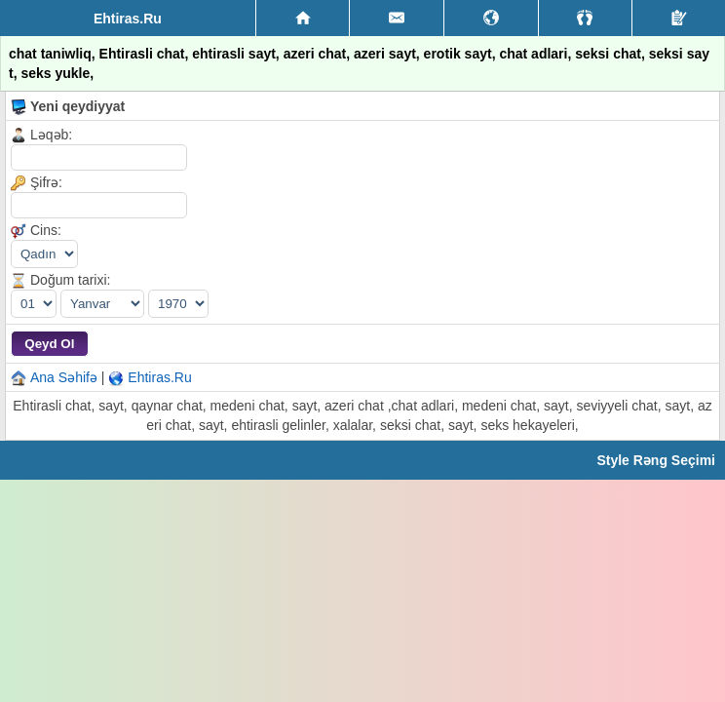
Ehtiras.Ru (159, 377)
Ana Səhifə (63, 377)
